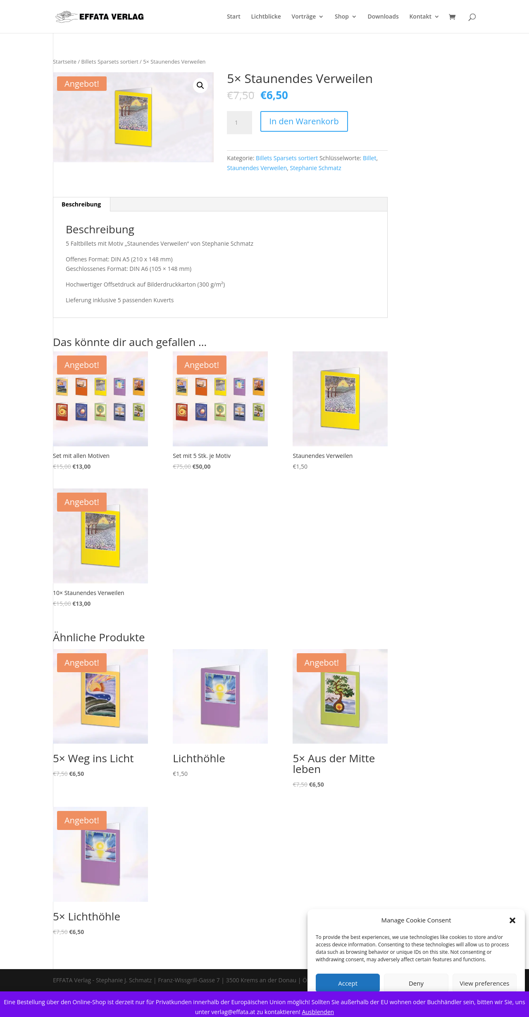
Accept (347, 983)
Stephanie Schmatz (315, 168)
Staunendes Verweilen (257, 168)
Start (234, 17)
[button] (512, 920)
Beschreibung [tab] (81, 204)
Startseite (64, 61)
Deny (416, 983)
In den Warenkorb (304, 121)
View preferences (484, 983)
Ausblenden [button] (318, 1012)
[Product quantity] (239, 122)
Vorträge (304, 17)
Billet (369, 158)
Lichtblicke (266, 17)
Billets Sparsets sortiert (109, 61)
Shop (342, 17)
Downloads (383, 17)
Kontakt (420, 17)
